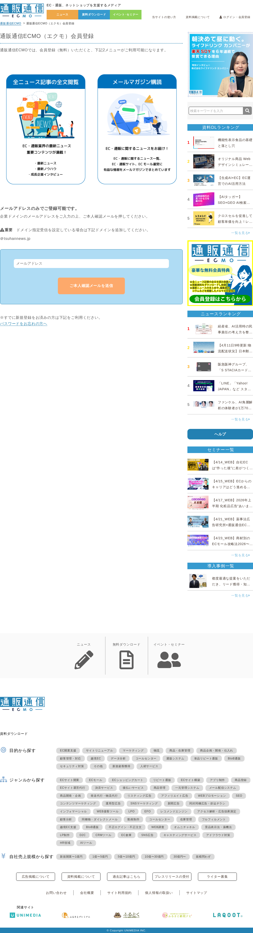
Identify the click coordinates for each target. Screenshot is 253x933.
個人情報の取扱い (159, 893)
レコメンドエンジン (173, 811)
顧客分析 (66, 819)
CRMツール (104, 835)
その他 (98, 766)
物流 (157, 750)
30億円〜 (180, 856)
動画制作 (133, 819)
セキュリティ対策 (72, 766)
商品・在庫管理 (179, 750)
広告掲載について (36, 876)
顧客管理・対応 (70, 758)
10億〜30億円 (154, 856)
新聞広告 (174, 803)
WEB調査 (157, 827)
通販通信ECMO (10, 23)
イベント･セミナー (126, 14)
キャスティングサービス (180, 835)
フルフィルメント (214, 819)
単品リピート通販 (206, 758)
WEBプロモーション (212, 795)
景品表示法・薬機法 (218, 827)
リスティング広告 (139, 795)
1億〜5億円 (100, 856)
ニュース (62, 14)
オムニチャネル (184, 827)
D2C (83, 835)
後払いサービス (133, 787)
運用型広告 (113, 803)
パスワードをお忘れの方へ (23, 324)
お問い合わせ (56, 893)
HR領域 (65, 842)
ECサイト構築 (190, 780)
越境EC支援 (68, 827)
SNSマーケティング (144, 803)
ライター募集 (217, 876)
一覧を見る (240, 233)
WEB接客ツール (108, 811)
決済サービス (104, 787)
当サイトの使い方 (164, 17)
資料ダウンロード (94, 14)
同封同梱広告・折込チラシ (207, 803)
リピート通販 (162, 780)
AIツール (86, 842)
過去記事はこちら (127, 876)
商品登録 (241, 780)
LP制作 (65, 835)
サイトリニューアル (99, 750)
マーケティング (133, 750)
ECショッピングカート (127, 780)
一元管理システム (187, 787)
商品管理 (160, 787)
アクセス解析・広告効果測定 (216, 811)
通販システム (175, 758)
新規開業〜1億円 (71, 856)
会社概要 (87, 893)
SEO (239, 795)
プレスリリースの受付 (172, 876)
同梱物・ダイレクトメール (100, 819)
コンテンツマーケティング (78, 803)
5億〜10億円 (126, 856)
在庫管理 (186, 819)
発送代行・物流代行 (104, 795)
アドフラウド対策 (218, 835)
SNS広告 (147, 835)
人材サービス (149, 766)
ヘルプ (220, 434)
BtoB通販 (234, 758)
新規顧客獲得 (121, 766)
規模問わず (203, 856)
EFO (148, 811)
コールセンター (146, 758)
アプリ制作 (217, 780)
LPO (131, 811)
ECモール (95, 780)
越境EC (96, 758)
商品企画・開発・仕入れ (216, 750)
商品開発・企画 (70, 795)
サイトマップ (196, 893)
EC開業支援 (68, 750)
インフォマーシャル (73, 811)
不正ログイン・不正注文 (125, 827)
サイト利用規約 (119, 893)
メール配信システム (222, 787)
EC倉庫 (126, 835)
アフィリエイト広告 (174, 795)
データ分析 (118, 758)
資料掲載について (198, 17)
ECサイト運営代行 (72, 787)
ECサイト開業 (69, 780)
